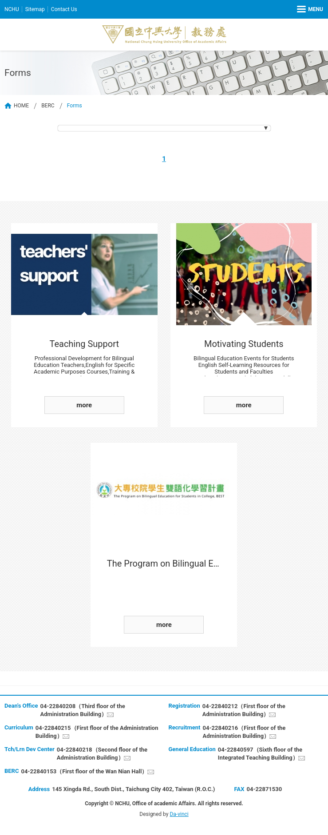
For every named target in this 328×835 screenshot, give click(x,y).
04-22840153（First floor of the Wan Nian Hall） (84, 771)
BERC (48, 105)
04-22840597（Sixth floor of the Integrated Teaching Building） (260, 753)
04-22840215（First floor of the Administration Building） (97, 732)
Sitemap (35, 9)
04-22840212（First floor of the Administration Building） (243, 710)
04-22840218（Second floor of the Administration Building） (102, 753)
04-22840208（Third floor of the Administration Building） (82, 710)
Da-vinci (179, 814)
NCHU (11, 9)
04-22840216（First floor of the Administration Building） (243, 732)
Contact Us (64, 9)
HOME (21, 105)
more (84, 405)
